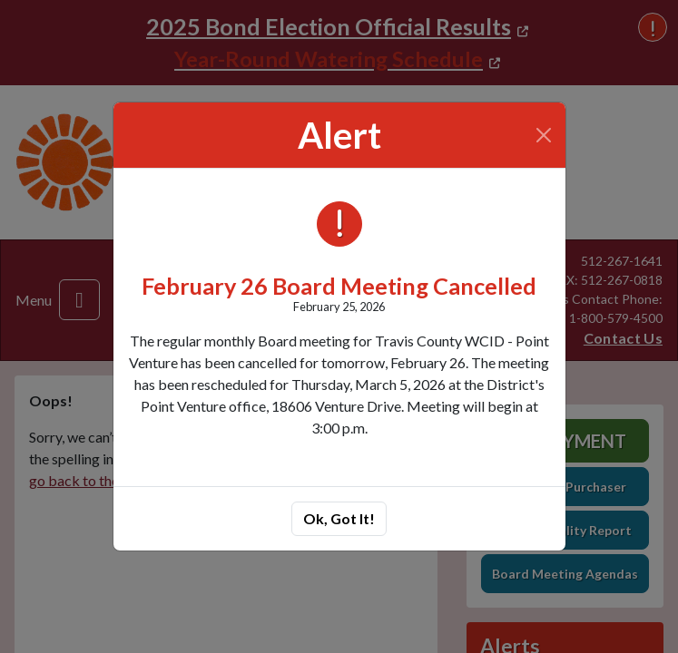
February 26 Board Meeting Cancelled (339, 285)
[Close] (543, 135)
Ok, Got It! (339, 518)
